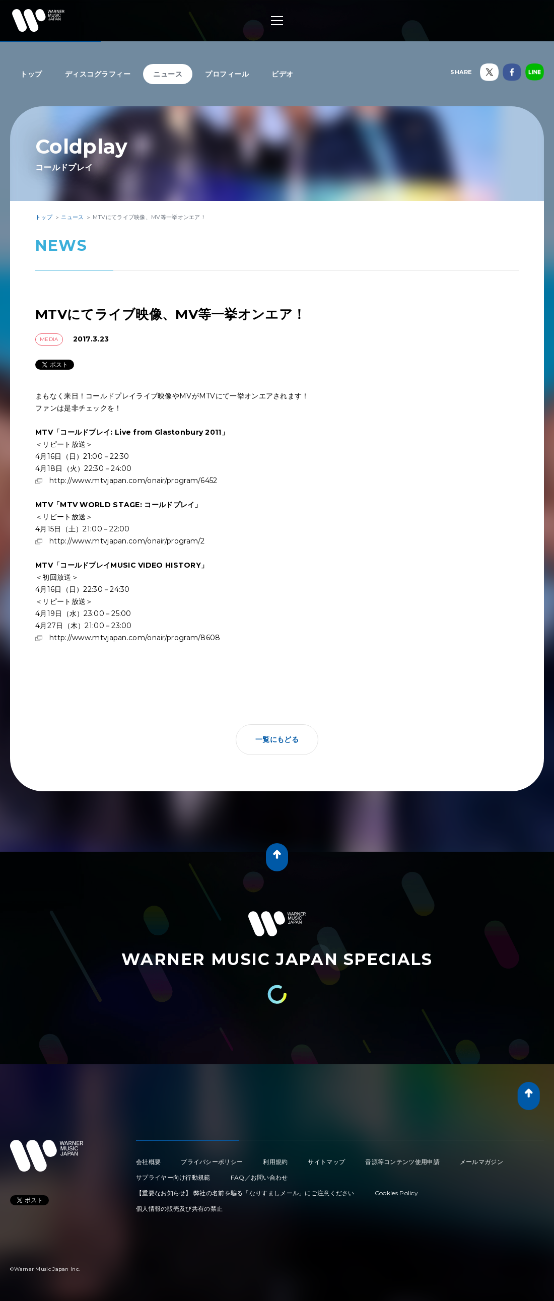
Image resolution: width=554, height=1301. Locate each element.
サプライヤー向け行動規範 (173, 1177)
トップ (31, 74)
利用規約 (275, 1162)
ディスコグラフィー (98, 74)
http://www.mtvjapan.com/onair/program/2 (127, 540)
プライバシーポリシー (212, 1162)
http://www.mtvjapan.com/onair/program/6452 (133, 480)
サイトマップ (326, 1162)
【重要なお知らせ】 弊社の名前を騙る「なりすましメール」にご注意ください (245, 1193)
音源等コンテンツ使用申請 (402, 1162)
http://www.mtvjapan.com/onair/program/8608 (135, 637)
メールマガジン (481, 1162)
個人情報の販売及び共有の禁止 (179, 1208)
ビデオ (282, 74)
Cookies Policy (396, 1193)
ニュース (167, 74)
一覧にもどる (277, 739)
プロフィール (227, 74)
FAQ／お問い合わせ (259, 1177)
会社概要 (148, 1162)
